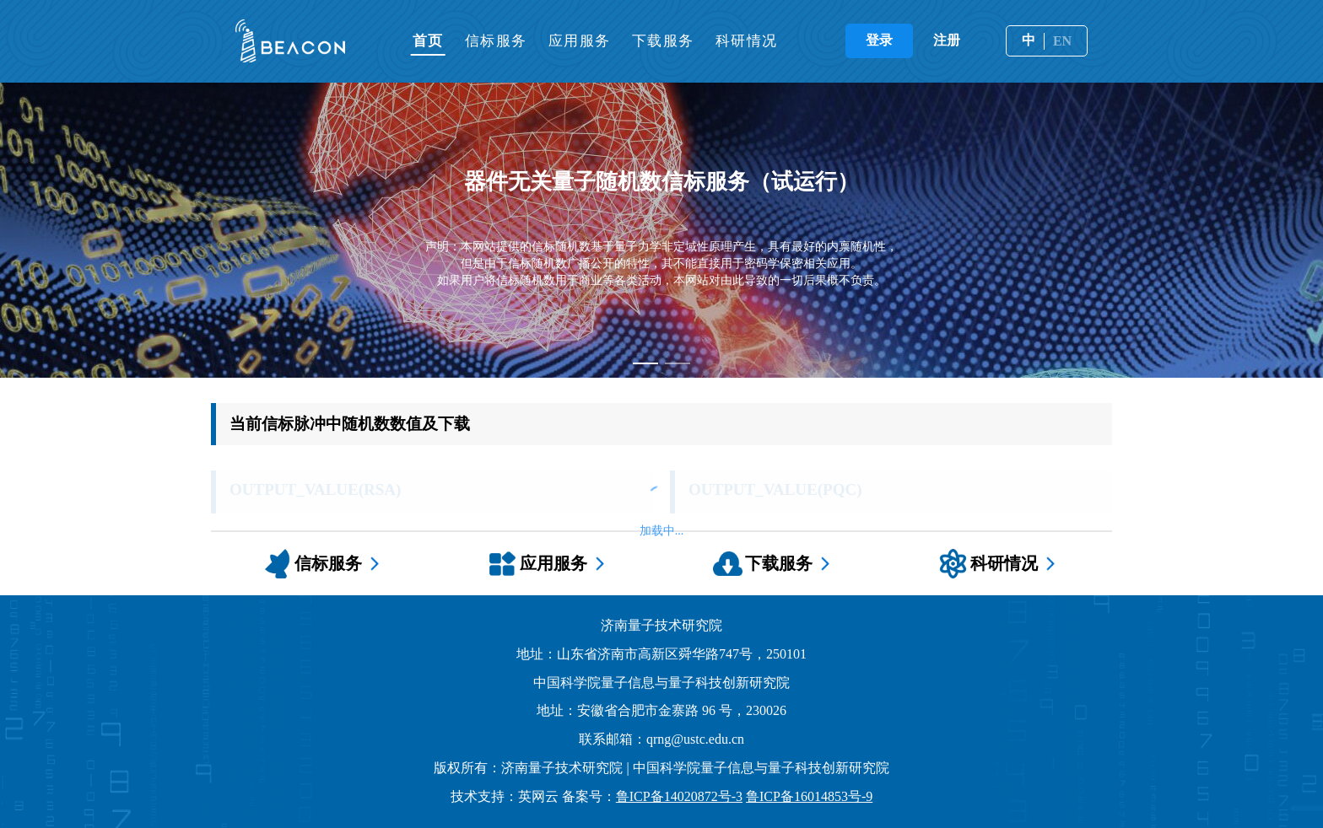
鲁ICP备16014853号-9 (809, 796)
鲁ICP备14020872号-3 (679, 796)
